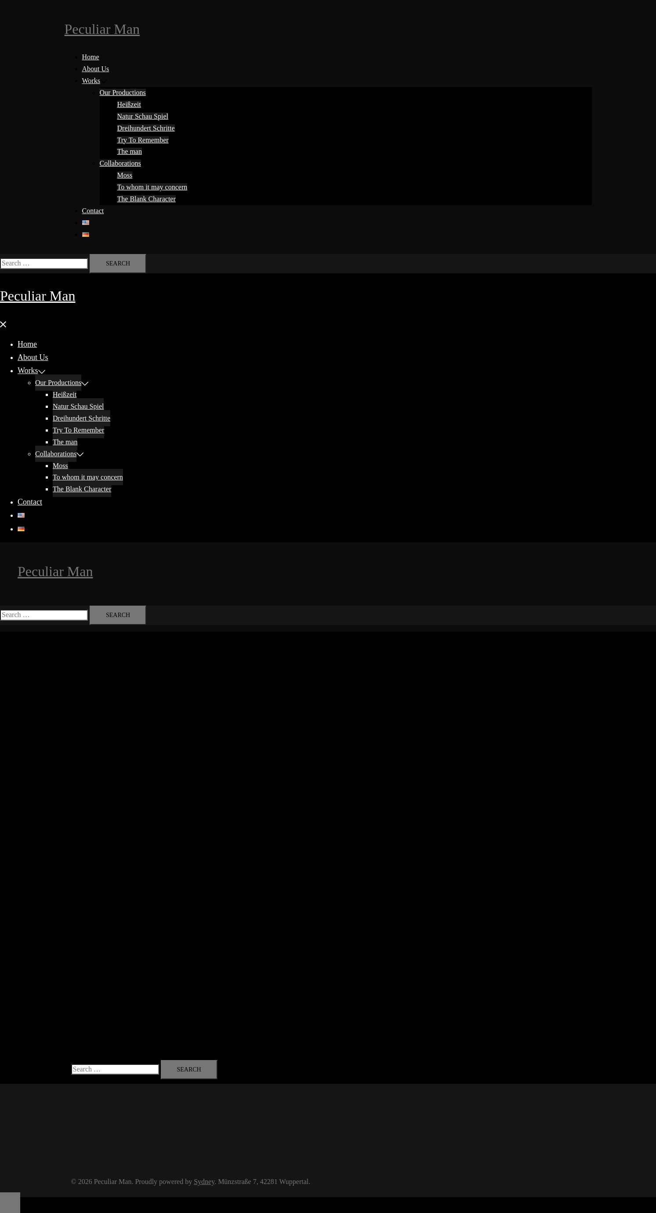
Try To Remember (143, 140)
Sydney (204, 1181)
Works (91, 80)
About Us (95, 69)
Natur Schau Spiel (142, 116)
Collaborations (120, 163)
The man (129, 151)
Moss (125, 175)
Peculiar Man (102, 29)
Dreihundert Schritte (146, 128)
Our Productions (123, 92)
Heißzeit (129, 104)
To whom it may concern (152, 187)
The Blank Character (146, 199)
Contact (93, 210)
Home (90, 57)
